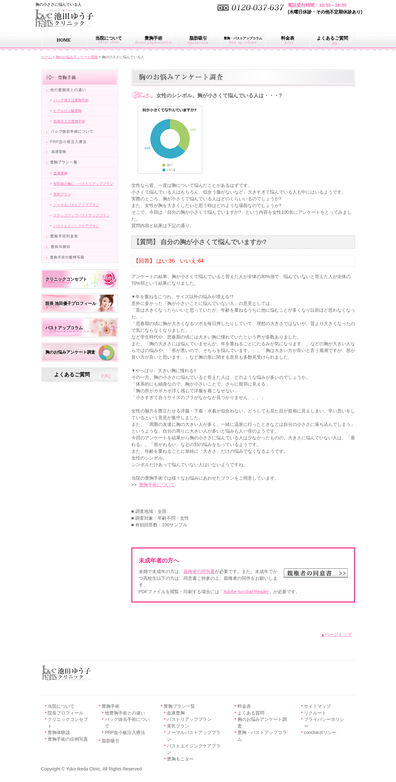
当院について (108, 38)
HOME (64, 40)
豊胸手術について (157, 484)
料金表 (287, 38)
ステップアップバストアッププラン (81, 215)
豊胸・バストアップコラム (243, 38)
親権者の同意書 (199, 571)
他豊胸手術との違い (125, 713)
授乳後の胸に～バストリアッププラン (83, 184)
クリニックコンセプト (66, 279)
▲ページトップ (336, 634)
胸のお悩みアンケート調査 (70, 352)
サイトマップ (317, 706)
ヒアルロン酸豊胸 (67, 111)
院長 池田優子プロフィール (70, 303)
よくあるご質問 (332, 38)
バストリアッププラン (189, 719)
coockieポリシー (320, 732)
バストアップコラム (64, 327)
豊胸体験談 (59, 732)
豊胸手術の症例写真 (68, 739)
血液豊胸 (60, 173)
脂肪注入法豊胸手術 (69, 121)
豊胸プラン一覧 (179, 706)
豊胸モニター (180, 759)
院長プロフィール (65, 713)
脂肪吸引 (198, 38)
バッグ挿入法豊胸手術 (71, 100)
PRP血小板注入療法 (125, 732)
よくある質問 (250, 713)
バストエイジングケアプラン (76, 226)
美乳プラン (62, 194)
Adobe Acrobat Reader (246, 591)
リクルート (315, 713)
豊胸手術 (153, 38)
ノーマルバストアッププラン (76, 205)
